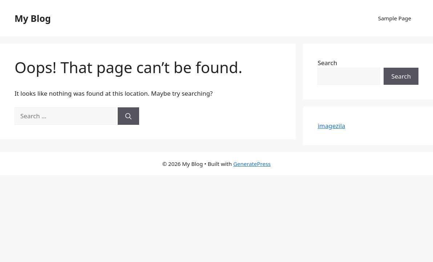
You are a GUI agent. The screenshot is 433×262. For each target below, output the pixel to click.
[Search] (128, 116)
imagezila (331, 126)
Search (327, 63)
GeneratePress (252, 163)
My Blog (33, 18)
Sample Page (394, 18)
